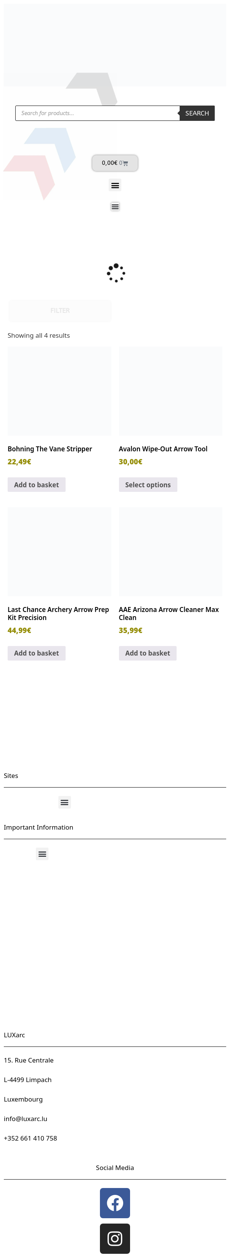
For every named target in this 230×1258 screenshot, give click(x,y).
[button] (115, 185)
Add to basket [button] (36, 484)
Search (197, 113)
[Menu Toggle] (115, 206)
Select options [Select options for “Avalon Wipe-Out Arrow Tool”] (148, 484)
